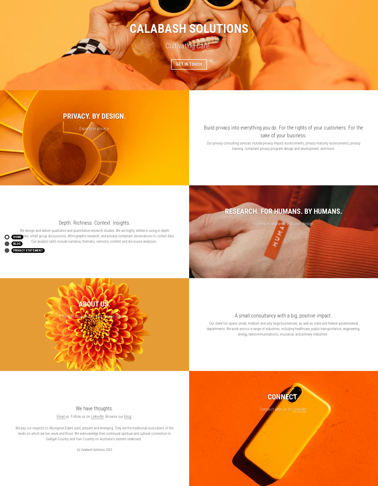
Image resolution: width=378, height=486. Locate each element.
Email (61, 416)
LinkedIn (299, 409)
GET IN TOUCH (189, 64)
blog (127, 416)
